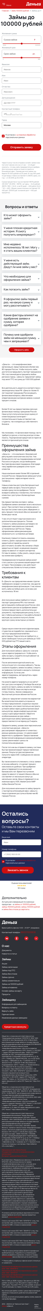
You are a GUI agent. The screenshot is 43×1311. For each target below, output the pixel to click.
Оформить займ (21, 350)
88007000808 (28, 932)
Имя (3, 75)
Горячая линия (8, 1014)
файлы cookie (17, 1291)
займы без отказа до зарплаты (16, 909)
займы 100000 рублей (30, 907)
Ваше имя (6, 837)
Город (4, 120)
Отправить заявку (21, 147)
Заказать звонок (17, 870)
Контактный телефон (11, 109)
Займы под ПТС (8, 970)
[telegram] (26, 938)
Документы (7, 950)
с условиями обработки (25, 135)
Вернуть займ (8, 1011)
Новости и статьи (9, 953)
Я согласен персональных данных (21, 136)
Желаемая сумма (9, 33)
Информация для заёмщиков (14, 1004)
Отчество (6, 86)
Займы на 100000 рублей (12, 984)
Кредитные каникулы (15, 1026)
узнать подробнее (15, 1217)
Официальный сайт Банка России (14, 1150)
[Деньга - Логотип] (33, 5)
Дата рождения (8, 98)
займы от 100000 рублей (25, 904)
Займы (4, 1306)
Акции (4, 963)
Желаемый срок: (9, 47)
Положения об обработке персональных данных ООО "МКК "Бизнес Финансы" (19, 1276)
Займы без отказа (9, 974)
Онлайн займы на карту (12, 991)
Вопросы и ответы (9, 1007)
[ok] (17, 938)
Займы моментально (11, 980)
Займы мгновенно (9, 987)
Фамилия (6, 64)
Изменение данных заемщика (14, 1018)
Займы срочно (8, 977)
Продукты (6, 994)
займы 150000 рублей (11, 907)
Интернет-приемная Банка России (14, 1156)
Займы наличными (10, 967)
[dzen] (36, 938)
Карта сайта (36, 1306)
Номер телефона (9, 849)
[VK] (7, 938)
